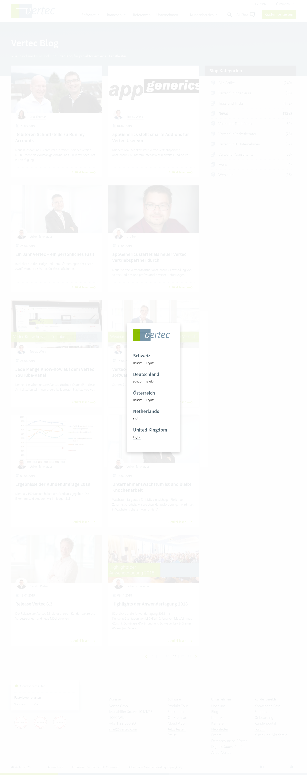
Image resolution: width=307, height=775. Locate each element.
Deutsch (137, 363)
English (150, 363)
